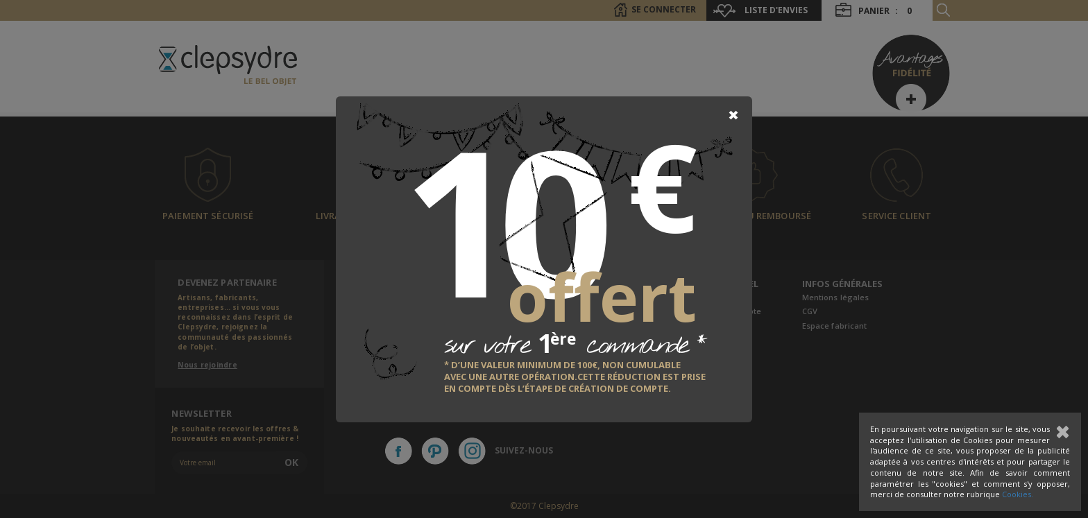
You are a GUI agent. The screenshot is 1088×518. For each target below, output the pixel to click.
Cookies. (1017, 494)
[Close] (733, 115)
